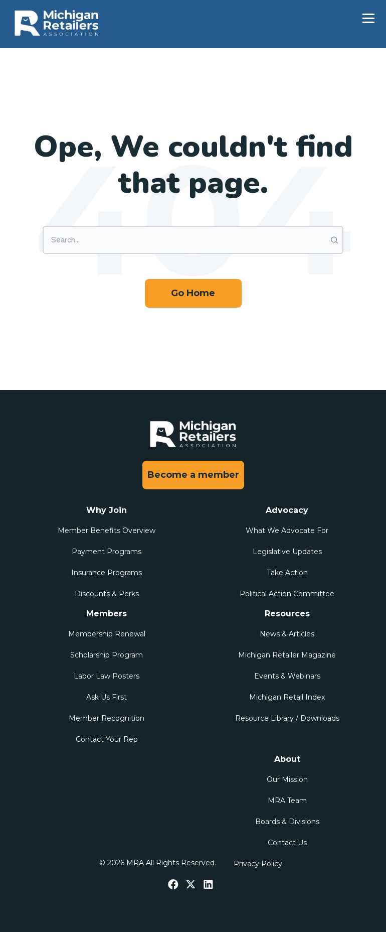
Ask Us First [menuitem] (106, 697)
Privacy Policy (258, 863)
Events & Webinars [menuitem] (287, 676)
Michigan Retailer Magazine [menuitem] (287, 654)
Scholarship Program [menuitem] (106, 654)
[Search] (193, 240)
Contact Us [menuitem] (287, 842)
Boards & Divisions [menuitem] (287, 821)
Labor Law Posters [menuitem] (106, 676)
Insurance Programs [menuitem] (106, 572)
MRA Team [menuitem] (287, 800)
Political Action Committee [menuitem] (287, 593)
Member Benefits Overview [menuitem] (106, 530)
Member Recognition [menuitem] (106, 718)
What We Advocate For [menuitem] (287, 530)
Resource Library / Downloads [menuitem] (287, 718)
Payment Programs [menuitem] (106, 551)
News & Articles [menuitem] (287, 633)
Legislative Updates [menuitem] (287, 551)
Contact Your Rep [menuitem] (107, 739)
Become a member (193, 474)
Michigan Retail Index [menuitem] (287, 697)
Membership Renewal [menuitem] (106, 633)
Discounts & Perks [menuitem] (107, 593)
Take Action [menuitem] (287, 572)
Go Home (193, 293)
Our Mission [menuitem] (287, 779)
